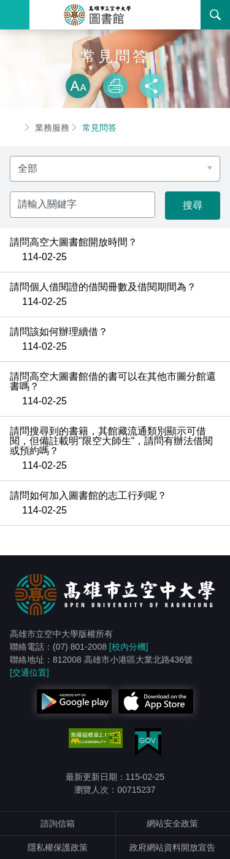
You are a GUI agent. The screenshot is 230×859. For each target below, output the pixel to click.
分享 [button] (152, 86)
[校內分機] (128, 647)
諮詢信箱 (57, 823)
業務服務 (52, 127)
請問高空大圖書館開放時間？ (73, 242)
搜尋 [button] (215, 14)
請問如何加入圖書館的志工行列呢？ (88, 496)
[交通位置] (29, 672)
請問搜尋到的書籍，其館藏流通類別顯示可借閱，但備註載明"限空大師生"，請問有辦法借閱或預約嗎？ (111, 441)
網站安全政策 (172, 823)
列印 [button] (115, 86)
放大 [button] (78, 86)
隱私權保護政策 (58, 847)
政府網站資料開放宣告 (172, 847)
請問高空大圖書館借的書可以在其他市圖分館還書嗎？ (113, 381)
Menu (14, 14)
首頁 (15, 127)
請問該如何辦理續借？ (59, 332)
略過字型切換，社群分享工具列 (115, 61)
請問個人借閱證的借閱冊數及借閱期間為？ (103, 287)
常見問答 (99, 127)
